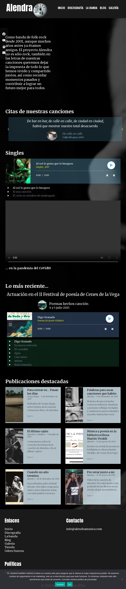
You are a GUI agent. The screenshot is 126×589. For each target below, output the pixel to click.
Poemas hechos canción (68, 304)
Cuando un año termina (38, 473)
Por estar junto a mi (100, 472)
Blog (103, 8)
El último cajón (37, 431)
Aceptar (60, 584)
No (69, 584)
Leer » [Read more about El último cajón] (30, 457)
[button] (8, 129)
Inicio (61, 8)
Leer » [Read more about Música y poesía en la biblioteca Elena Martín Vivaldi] (90, 459)
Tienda (9, 547)
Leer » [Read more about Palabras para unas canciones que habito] (90, 420)
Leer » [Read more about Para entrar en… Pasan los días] (30, 416)
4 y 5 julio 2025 (59, 307)
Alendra (19, 7)
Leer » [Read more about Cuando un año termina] (30, 499)
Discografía (75, 8)
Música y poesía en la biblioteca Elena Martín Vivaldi (101, 434)
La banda (91, 8)
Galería (114, 8)
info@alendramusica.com (84, 529)
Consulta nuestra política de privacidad (79, 579)
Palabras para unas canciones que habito (101, 391)
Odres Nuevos (14, 551)
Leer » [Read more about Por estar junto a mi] (90, 495)
